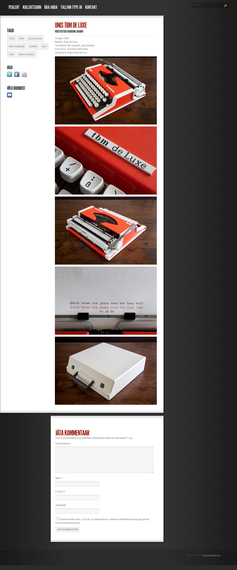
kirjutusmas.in (211, 560)
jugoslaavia (35, 38)
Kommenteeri (63, 443)
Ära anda (50, 7)
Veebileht (60, 509)
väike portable (26, 54)
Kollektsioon (32, 7)
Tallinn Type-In (71, 7)
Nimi (59, 482)
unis (11, 54)
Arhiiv (80, 31)
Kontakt (91, 7)
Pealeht (14, 7)
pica (44, 46)
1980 (21, 38)
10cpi (11, 38)
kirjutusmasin (16, 46)
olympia (33, 46)
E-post (60, 496)
